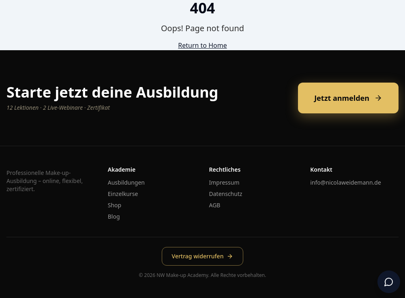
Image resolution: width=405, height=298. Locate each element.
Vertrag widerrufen (203, 256)
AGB (215, 205)
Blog (114, 216)
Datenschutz (225, 194)
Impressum (224, 182)
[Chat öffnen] (388, 281)
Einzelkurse (123, 194)
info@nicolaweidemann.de (345, 182)
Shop (114, 205)
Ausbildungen (126, 182)
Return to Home (202, 45)
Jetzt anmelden (348, 98)
